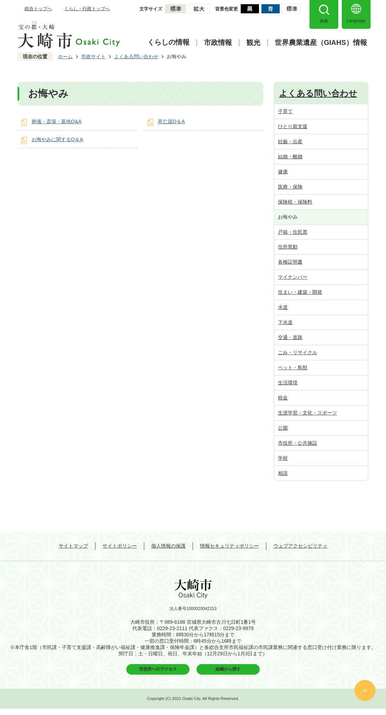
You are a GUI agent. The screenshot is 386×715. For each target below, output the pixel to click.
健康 (283, 171)
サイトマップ (73, 546)
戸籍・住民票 (292, 232)
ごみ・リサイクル (297, 352)
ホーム (65, 56)
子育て (285, 111)
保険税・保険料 (295, 202)
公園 (283, 428)
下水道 (285, 322)
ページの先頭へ (364, 690)
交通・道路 (290, 337)
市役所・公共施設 (297, 443)
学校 (283, 458)
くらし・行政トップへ (87, 8)
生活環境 (288, 382)
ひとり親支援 (292, 126)
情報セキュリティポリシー (229, 546)
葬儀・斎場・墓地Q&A (56, 121)
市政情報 (218, 42)
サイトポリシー (119, 546)
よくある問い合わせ (136, 56)
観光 (253, 42)
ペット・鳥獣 (292, 367)
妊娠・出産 (290, 141)
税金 (283, 397)
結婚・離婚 (290, 156)
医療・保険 (290, 187)
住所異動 (288, 247)
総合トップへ (38, 8)
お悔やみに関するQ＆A (57, 139)
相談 (283, 473)
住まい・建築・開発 (300, 292)
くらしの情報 (168, 42)
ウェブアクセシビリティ (300, 546)
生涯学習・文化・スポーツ (307, 413)
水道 (283, 307)
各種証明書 (290, 262)
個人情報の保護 (168, 546)
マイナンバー (292, 277)
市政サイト (93, 56)
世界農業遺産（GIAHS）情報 (321, 42)
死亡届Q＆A (171, 121)
